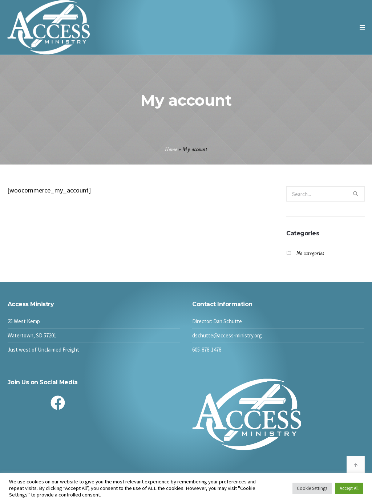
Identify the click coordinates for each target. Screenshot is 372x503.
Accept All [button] (349, 488)
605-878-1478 (206, 349)
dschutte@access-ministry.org (227, 335)
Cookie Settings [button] (312, 488)
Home (171, 149)
